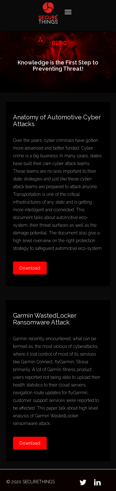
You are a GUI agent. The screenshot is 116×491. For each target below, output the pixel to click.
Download (29, 268)
